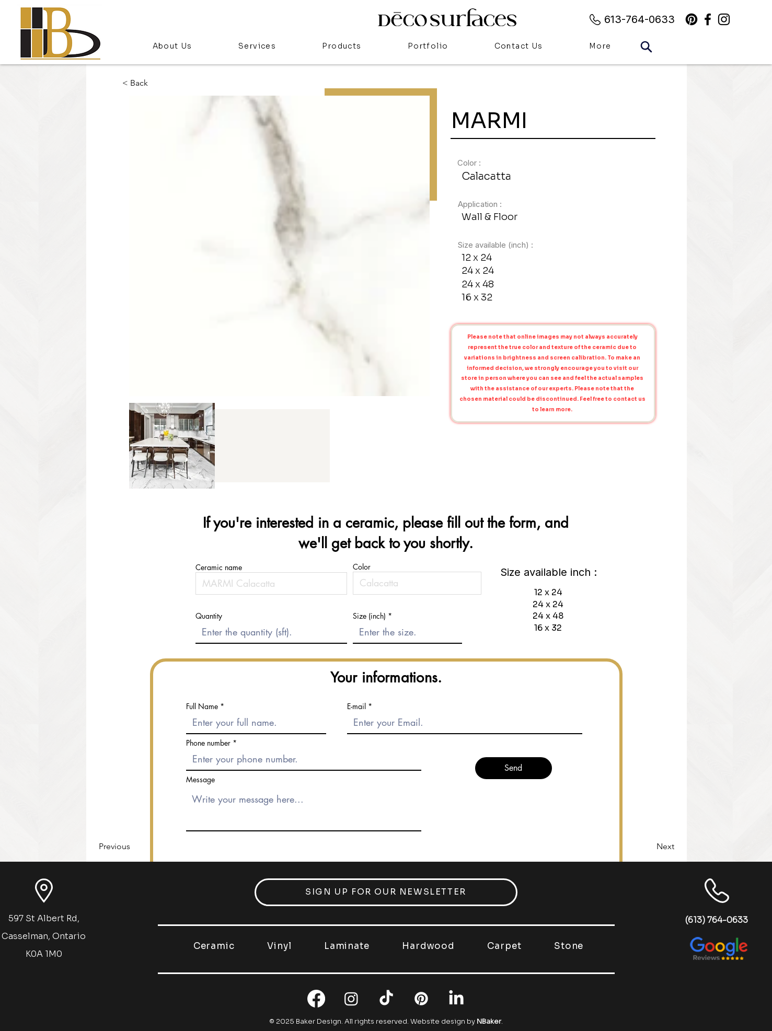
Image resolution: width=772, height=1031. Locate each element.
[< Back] (143, 82)
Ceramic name (218, 567)
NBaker (489, 1021)
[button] (341, 47)
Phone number (208, 743)
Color (362, 567)
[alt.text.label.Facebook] (708, 19)
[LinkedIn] (456, 998)
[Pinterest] (691, 19)
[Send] (513, 768)
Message (200, 779)
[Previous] (133, 846)
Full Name (202, 706)
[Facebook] (316, 998)
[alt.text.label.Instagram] (724, 19)
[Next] (648, 846)
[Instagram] (351, 998)
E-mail (356, 706)
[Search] (646, 46)
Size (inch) (369, 616)
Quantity (208, 616)
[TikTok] (386, 998)
